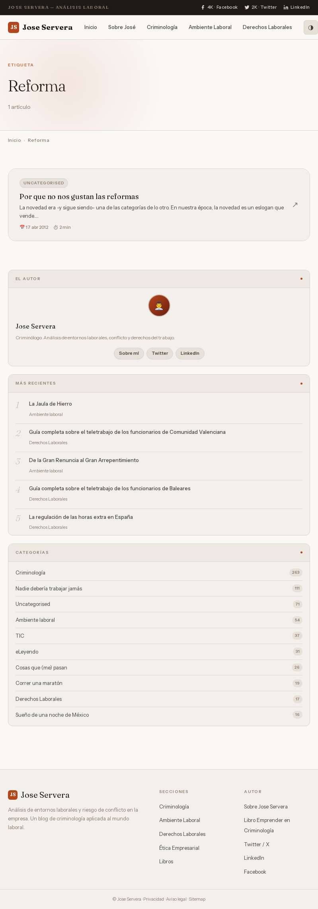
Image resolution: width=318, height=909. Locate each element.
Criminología (162, 27)
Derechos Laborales (267, 27)
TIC (159, 636)
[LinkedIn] (296, 7)
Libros (166, 861)
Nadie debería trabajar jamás (159, 588)
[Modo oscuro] (311, 27)
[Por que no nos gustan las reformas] (159, 205)
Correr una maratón (159, 683)
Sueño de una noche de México (159, 715)
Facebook (255, 871)
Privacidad (153, 899)
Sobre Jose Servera (266, 806)
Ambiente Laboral (210, 27)
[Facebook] (219, 7)
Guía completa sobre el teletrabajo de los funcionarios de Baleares (110, 488)
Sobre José (122, 27)
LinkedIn (190, 353)
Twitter (160, 353)
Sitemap (197, 899)
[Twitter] (260, 7)
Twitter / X (256, 844)
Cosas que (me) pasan (159, 667)
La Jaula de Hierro (50, 403)
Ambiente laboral (159, 620)
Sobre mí (129, 353)
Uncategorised (43, 183)
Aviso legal (176, 899)
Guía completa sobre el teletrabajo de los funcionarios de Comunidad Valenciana (127, 432)
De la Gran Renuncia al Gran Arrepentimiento (84, 460)
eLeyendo (159, 652)
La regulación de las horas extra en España (81, 517)
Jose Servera (40, 27)
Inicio (90, 27)
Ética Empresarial (179, 848)
